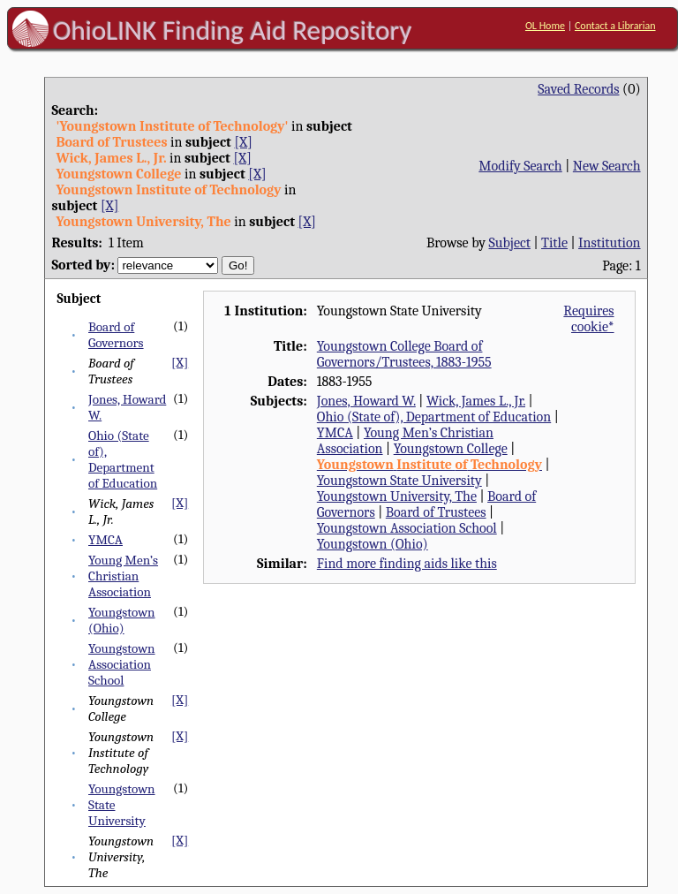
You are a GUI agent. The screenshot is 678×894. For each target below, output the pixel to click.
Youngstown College (451, 449)
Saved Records (578, 89)
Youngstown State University (399, 481)
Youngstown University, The (397, 496)
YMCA (105, 540)
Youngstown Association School (121, 664)
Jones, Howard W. (366, 401)
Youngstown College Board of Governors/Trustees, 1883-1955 (404, 354)
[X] (243, 142)
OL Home (545, 25)
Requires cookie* (588, 319)
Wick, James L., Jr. (475, 401)
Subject (510, 243)
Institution (609, 243)
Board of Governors (116, 335)
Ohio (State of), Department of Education (122, 459)
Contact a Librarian (615, 25)
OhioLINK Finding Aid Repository (232, 30)
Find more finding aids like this (407, 564)
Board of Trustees (436, 512)
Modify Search (519, 166)
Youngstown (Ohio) (121, 620)
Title (554, 243)
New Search (607, 166)
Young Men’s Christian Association (123, 576)
